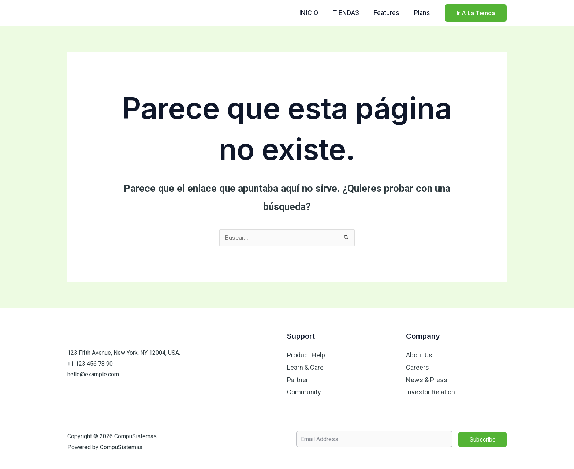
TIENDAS (349, 12)
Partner (297, 380)
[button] (476, 13)
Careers (417, 368)
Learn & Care (305, 368)
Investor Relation (430, 392)
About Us (419, 355)
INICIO (313, 12)
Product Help (306, 355)
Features (389, 12)
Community (304, 392)
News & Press (426, 380)
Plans (423, 12)
